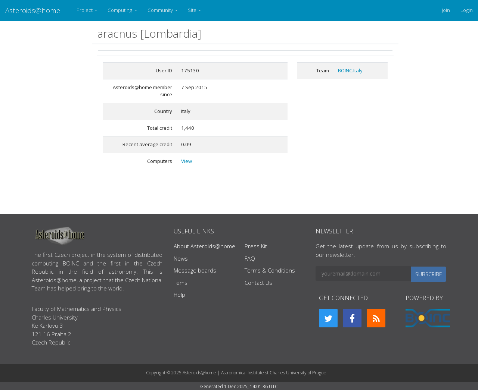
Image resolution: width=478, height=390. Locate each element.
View (186, 161)
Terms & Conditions (270, 270)
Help (179, 294)
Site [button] (193, 10)
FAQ (250, 258)
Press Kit (256, 246)
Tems (180, 282)
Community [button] (161, 10)
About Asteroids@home (204, 246)
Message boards (195, 270)
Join (446, 10)
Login (466, 10)
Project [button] (85, 10)
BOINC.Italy (350, 70)
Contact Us (258, 282)
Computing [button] (120, 10)
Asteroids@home (32, 10)
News (181, 258)
